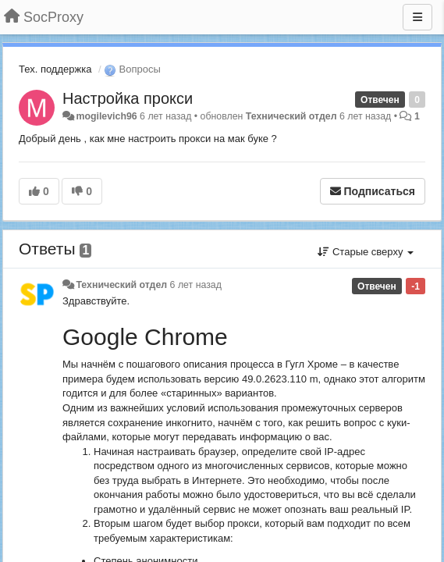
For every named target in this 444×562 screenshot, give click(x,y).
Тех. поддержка (55, 69)
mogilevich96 (106, 116)
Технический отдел (291, 116)
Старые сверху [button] (366, 252)
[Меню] (417, 17)
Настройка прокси (127, 98)
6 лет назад (196, 284)
